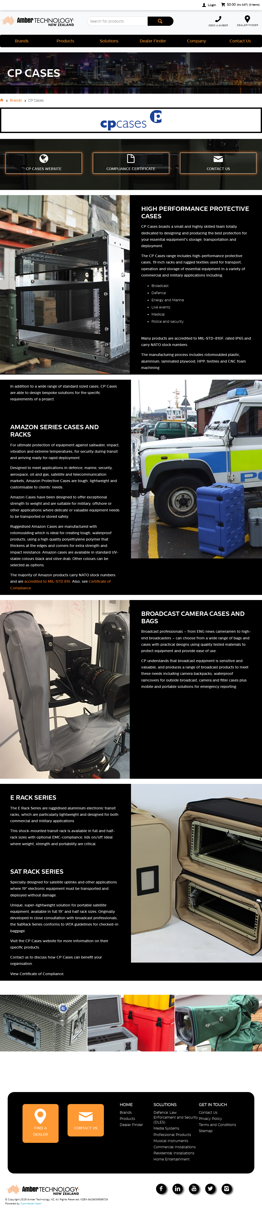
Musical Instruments (171, 1141)
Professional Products (172, 1135)
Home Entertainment (172, 1159)
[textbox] (117, 21)
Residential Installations (174, 1153)
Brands (22, 41)
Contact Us (240, 41)
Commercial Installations (175, 1147)
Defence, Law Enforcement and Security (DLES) (176, 1117)
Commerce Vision (30, 1203)
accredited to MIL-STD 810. (47, 581)
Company (196, 41)
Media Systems (166, 1128)
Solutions (109, 41)
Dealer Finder (153, 41)
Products (65, 41)
